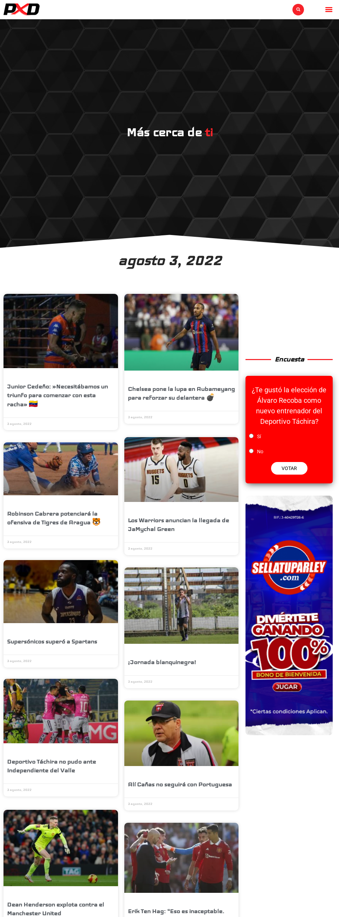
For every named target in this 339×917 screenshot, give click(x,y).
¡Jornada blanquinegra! (162, 661)
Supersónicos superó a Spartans (52, 642)
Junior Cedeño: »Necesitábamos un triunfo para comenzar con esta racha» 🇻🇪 (57, 395)
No (260, 451)
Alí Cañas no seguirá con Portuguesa (180, 783)
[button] (298, 9)
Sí (259, 436)
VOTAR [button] (289, 468)
